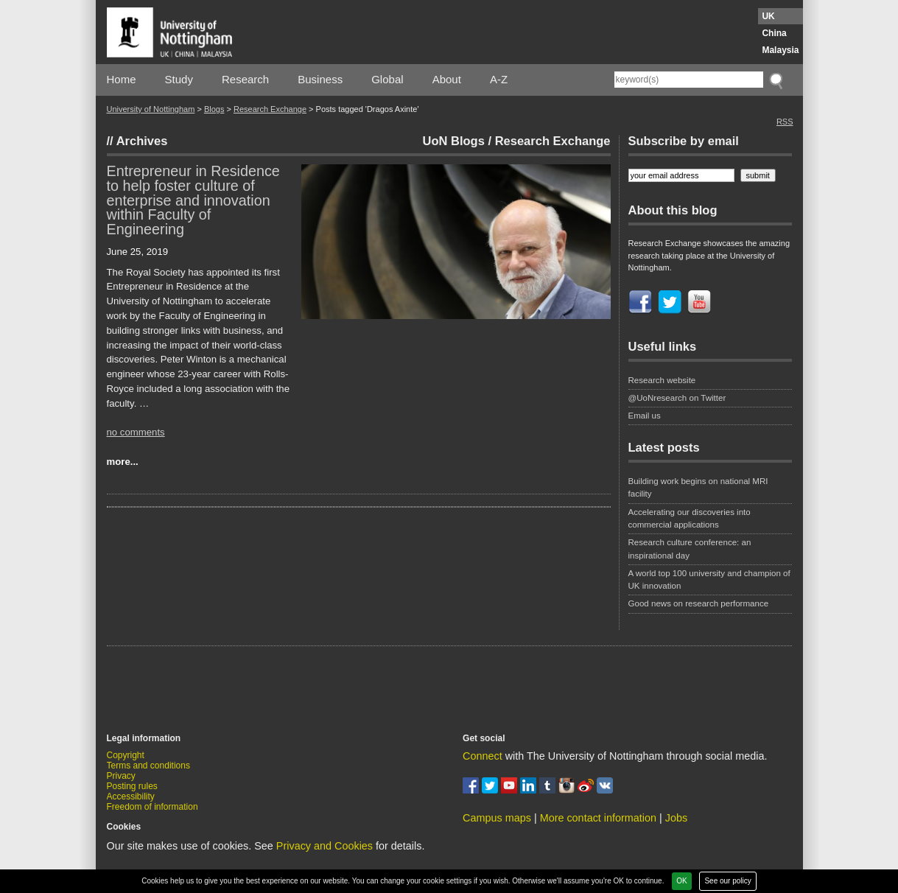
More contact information (598, 818)
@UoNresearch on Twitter (677, 397)
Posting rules (132, 786)
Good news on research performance (699, 603)
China (774, 33)
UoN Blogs (454, 140)
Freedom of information (152, 807)
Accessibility (131, 796)
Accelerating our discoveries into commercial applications (689, 518)
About (446, 79)
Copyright (125, 755)
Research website (662, 380)
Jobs (676, 818)
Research (245, 79)
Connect (482, 756)
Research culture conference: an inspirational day (689, 548)
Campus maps (497, 818)
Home (121, 79)
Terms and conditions (148, 765)
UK (768, 16)
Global (387, 79)
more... (122, 461)
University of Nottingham (151, 109)
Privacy (121, 776)
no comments (136, 432)
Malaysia (780, 50)
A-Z (499, 79)
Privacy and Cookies (324, 846)
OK (681, 881)
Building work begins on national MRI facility (698, 487)
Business (320, 79)
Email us (644, 415)
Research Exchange (270, 109)
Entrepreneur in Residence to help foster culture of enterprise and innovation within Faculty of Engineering (193, 200)
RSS (784, 121)
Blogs (214, 109)
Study (179, 79)
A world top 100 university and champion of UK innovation (709, 579)
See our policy (727, 881)
